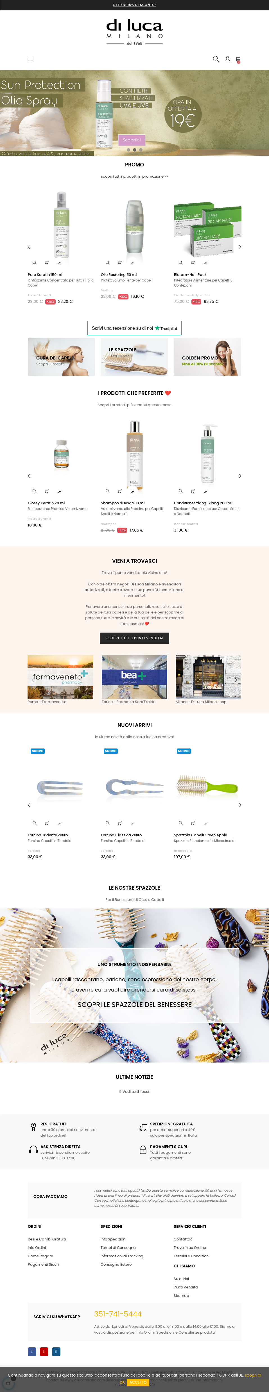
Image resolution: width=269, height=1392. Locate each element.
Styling (107, 290)
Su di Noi (181, 1279)
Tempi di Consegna (118, 1248)
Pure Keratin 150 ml (45, 275)
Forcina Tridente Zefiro (48, 835)
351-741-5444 (118, 1314)
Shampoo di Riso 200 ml (122, 503)
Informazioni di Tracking (122, 1256)
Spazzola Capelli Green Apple (200, 835)
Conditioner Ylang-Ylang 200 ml (203, 503)
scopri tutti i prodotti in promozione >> (134, 176)
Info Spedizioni (113, 1239)
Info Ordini (37, 1248)
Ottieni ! (134, 4)
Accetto (138, 1382)
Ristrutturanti (39, 295)
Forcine (34, 851)
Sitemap (181, 1296)
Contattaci (183, 1239)
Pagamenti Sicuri (43, 1265)
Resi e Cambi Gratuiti (47, 1239)
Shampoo (109, 524)
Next (235, 680)
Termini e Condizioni (191, 1256)
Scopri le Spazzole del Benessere (135, 1005)
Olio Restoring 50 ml (119, 275)
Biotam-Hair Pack (190, 275)
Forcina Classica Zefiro (121, 835)
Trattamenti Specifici (192, 295)
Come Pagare (40, 1256)
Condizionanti (186, 524)
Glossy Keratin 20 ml (46, 503)
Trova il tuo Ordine (190, 1248)
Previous (33, 680)
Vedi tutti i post (134, 1092)
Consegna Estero (116, 1265)
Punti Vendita (186, 1287)
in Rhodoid (183, 851)
